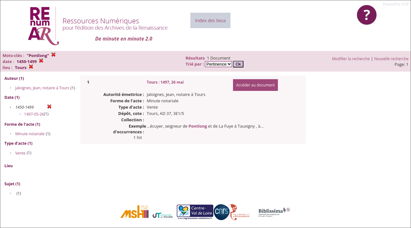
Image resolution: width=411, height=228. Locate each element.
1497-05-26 (34, 114)
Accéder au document (255, 85)
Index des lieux (210, 20)
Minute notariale (30, 133)
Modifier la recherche (351, 58)
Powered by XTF (396, 4)
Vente (20, 153)
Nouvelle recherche (391, 58)
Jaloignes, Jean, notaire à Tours (42, 88)
